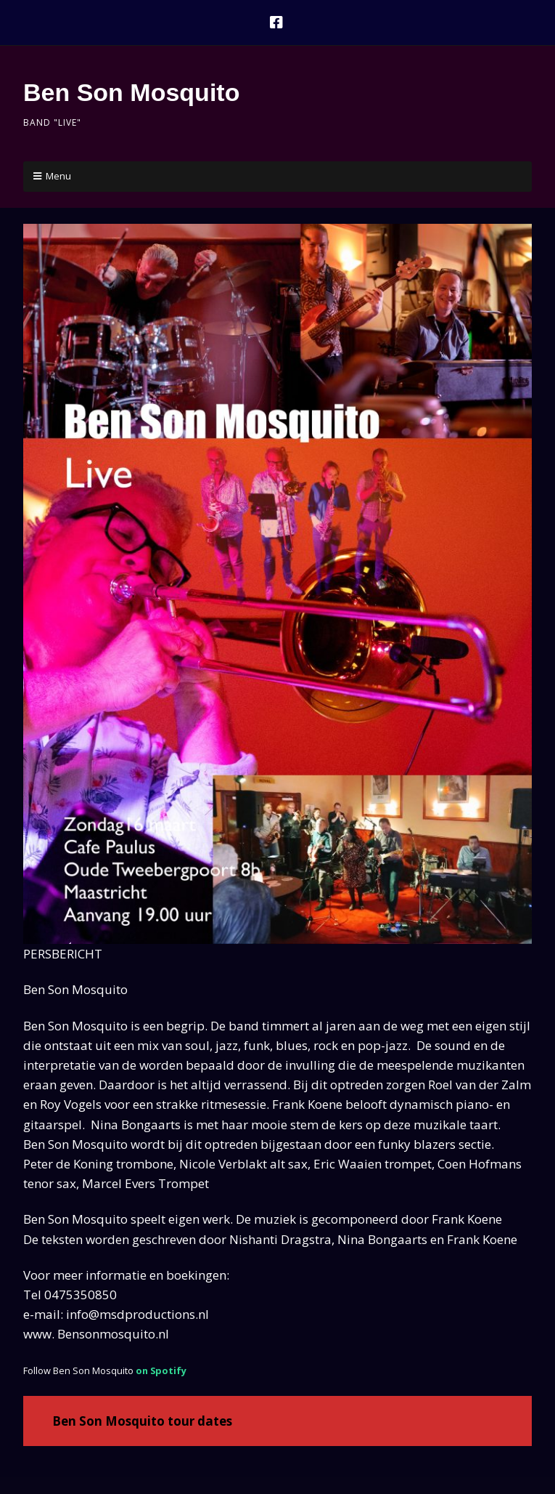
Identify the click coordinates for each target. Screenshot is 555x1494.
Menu (58, 175)
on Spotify (161, 1370)
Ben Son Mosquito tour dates (142, 1421)
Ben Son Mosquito (131, 92)
